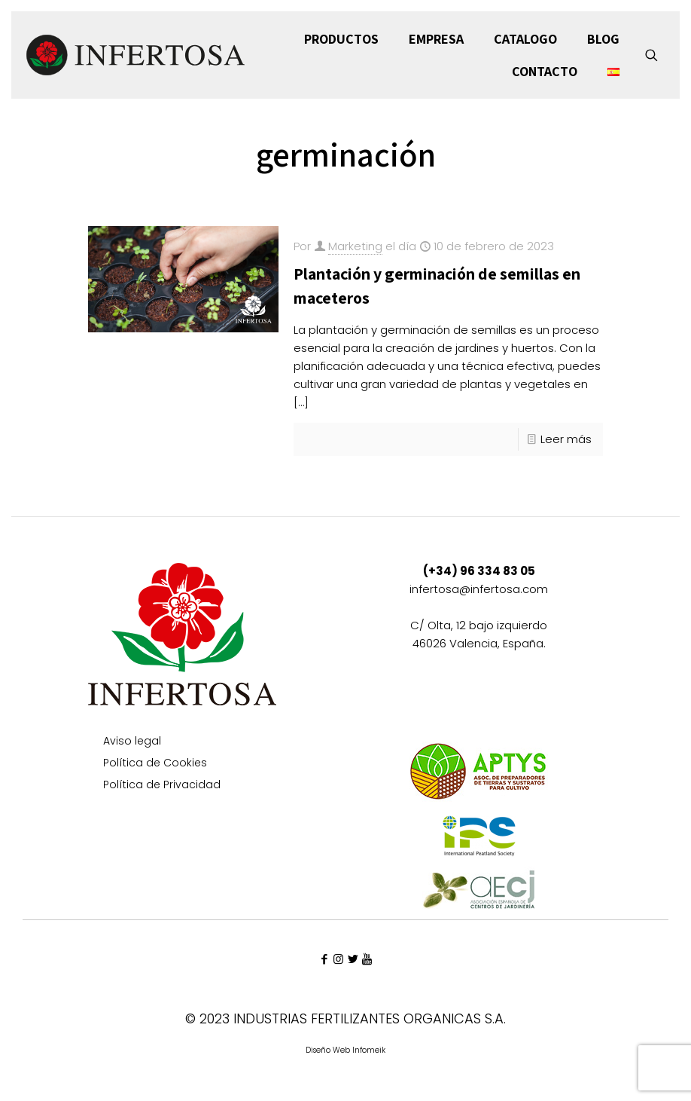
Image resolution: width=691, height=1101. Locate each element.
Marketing (355, 246)
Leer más (566, 439)
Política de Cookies (155, 763)
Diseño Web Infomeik (345, 1050)
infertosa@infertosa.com (478, 589)
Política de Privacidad (162, 785)
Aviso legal (132, 742)
